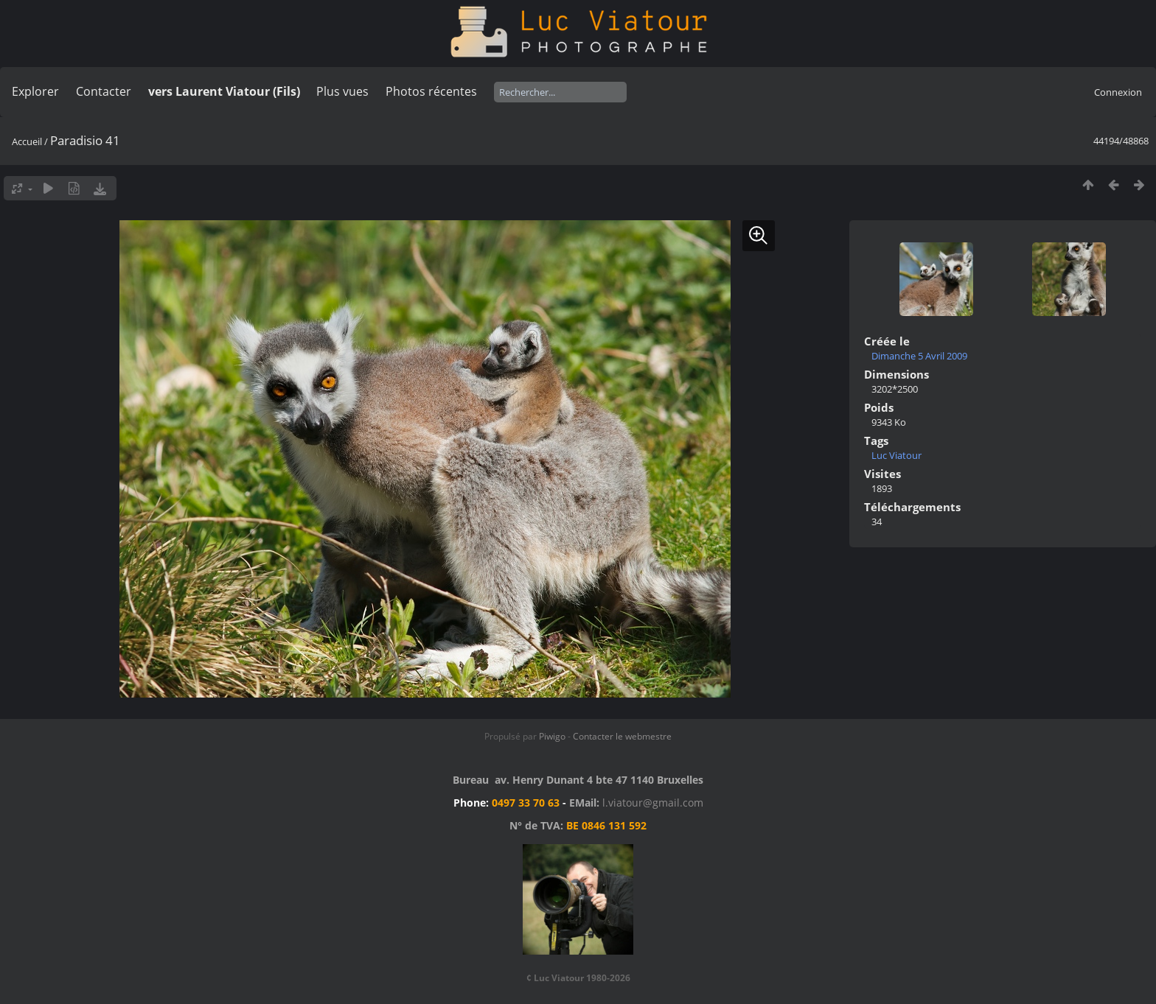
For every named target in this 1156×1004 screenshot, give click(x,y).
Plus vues (342, 91)
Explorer (35, 91)
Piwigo (552, 736)
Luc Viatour (896, 455)
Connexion (1118, 92)
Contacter (103, 91)
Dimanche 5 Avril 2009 (919, 355)
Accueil (27, 141)
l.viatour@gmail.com (652, 803)
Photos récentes (431, 91)
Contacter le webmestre (622, 736)
